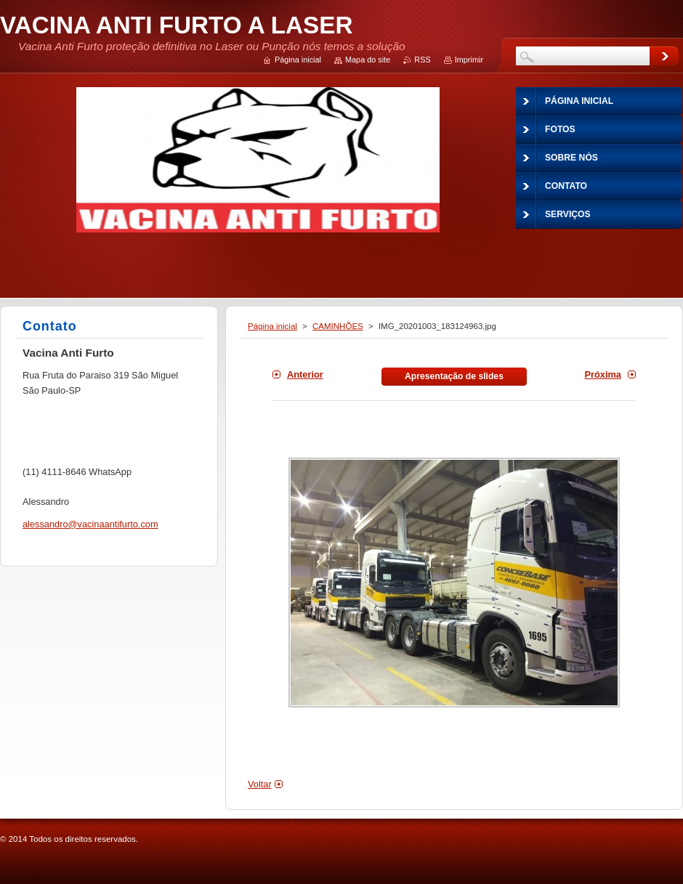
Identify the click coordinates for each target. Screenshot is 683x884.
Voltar (260, 784)
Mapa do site (367, 59)
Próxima (602, 374)
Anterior (305, 374)
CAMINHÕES (337, 326)
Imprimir (469, 59)
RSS (422, 59)
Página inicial (272, 326)
